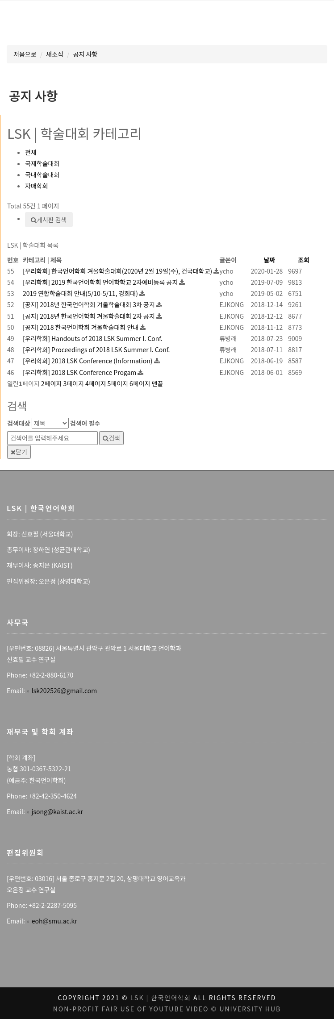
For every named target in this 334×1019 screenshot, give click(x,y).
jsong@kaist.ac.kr (57, 811)
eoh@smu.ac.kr (54, 920)
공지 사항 (85, 54)
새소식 (54, 54)
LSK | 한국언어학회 (160, 997)
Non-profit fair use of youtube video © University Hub (167, 1008)
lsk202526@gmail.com (64, 690)
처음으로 (25, 54)
